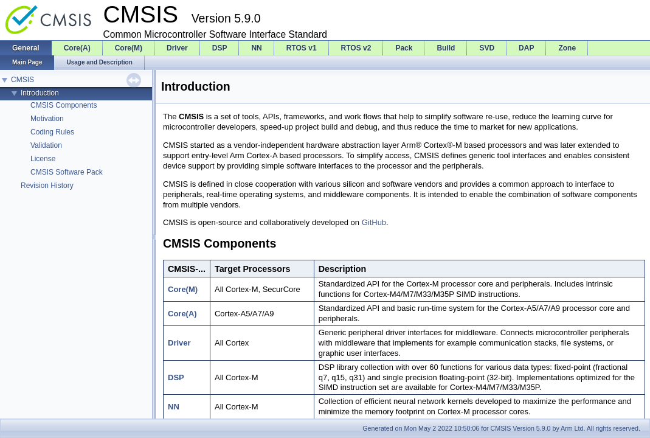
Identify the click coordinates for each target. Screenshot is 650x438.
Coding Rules (52, 132)
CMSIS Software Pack (66, 172)
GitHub (374, 222)
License (42, 159)
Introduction (40, 93)
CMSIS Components (63, 105)
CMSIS (22, 79)
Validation (46, 145)
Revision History (47, 185)
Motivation (47, 118)
